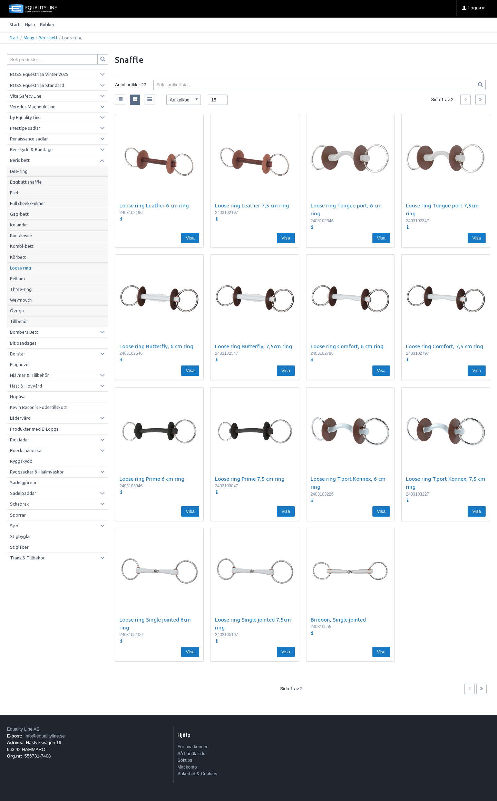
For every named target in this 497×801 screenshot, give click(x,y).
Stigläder (19, 547)
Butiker (47, 24)
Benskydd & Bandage (31, 149)
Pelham (17, 278)
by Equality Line (25, 117)
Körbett (18, 257)
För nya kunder (192, 746)
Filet (14, 192)
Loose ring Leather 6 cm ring (154, 205)
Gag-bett (19, 214)
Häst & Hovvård (26, 385)
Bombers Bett (24, 332)
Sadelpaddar (23, 493)
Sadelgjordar (23, 482)
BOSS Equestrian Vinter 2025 (39, 74)
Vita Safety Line (25, 96)
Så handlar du (191, 753)
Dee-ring (19, 171)
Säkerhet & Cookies (197, 773)
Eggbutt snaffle (26, 181)
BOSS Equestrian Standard (37, 85)
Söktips (184, 760)
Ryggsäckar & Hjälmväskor (37, 471)
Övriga (17, 310)
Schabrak (19, 503)
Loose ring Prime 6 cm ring (151, 479)
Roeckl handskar (26, 450)
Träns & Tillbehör (27, 557)
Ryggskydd (21, 461)
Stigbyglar (20, 536)
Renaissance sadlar (29, 138)
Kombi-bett (21, 246)
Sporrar (18, 514)
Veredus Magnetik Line (33, 106)
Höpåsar (18, 396)
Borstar (17, 353)
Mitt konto (187, 767)
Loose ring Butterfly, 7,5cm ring (253, 346)
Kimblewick (21, 235)
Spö (14, 525)
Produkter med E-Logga (34, 429)
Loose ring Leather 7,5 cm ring (252, 205)
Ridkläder (19, 439)
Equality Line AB (23, 729)
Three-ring (21, 289)
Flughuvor (20, 364)
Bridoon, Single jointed (338, 619)
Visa (190, 238)
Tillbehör (19, 321)
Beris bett (48, 38)
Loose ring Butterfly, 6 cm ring (156, 346)
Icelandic (18, 224)
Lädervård (20, 418)
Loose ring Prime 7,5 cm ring (249, 479)
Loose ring (20, 267)
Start (14, 24)
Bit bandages (23, 343)
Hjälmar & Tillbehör (29, 375)
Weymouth (21, 299)
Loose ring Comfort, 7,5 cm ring (444, 346)
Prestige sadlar (25, 128)
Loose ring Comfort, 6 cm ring (347, 346)
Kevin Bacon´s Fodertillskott (38, 407)
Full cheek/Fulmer (27, 203)
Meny (28, 38)
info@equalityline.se (45, 736)
